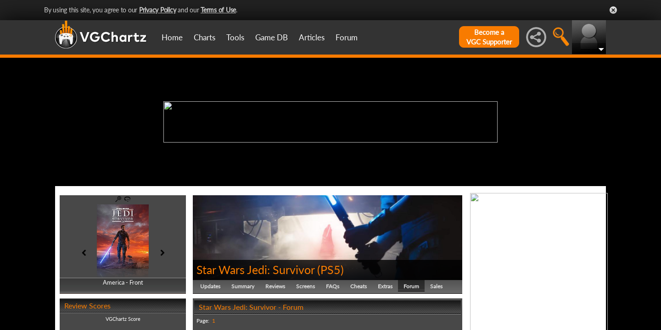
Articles (312, 37)
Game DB (271, 37)
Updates (210, 286)
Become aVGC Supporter (489, 37)
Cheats (358, 286)
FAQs (332, 286)
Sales (436, 286)
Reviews (275, 286)
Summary (242, 286)
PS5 (330, 269)
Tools (235, 37)
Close (613, 10)
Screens (305, 286)
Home (172, 37)
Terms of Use (218, 10)
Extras (385, 286)
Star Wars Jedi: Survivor (255, 269)
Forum (347, 37)
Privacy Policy (157, 10)
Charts (204, 37)
